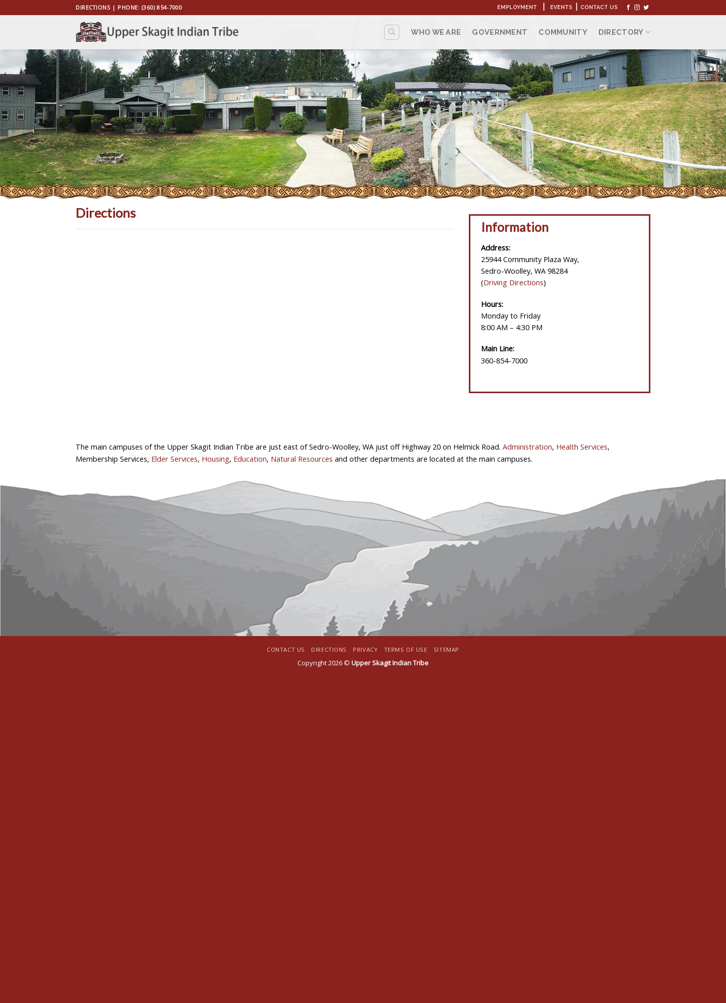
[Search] (391, 32)
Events (561, 7)
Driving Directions (513, 282)
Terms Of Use (406, 649)
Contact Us (599, 7)
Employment (517, 7)
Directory (624, 32)
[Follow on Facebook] (628, 8)
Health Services (582, 447)
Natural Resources (302, 459)
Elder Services (173, 459)
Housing (215, 459)
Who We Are (436, 32)
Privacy (365, 649)
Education (250, 459)
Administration (527, 447)
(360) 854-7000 (162, 7)
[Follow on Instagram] (637, 8)
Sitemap (446, 649)
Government (499, 32)
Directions (93, 7)
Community (562, 32)
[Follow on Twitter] (646, 8)
